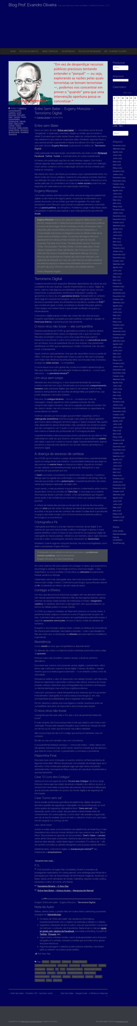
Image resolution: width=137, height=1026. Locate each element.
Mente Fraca (40, 973)
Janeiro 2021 (118, 328)
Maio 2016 (117, 507)
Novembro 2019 (119, 373)
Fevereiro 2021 (118, 325)
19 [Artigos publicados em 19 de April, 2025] (135, 112)
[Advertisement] (68, 29)
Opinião (12, 125)
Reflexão (89, 977)
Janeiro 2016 (118, 520)
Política (18, 125)
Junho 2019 (117, 389)
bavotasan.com (122, 1021)
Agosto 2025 (117, 152)
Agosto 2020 (118, 344)
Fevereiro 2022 (118, 287)
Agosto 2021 (117, 306)
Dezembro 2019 (119, 370)
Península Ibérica (42, 977)
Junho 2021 (117, 312)
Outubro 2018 (118, 415)
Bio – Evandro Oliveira (115, 51)
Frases (23, 117)
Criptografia (40, 969)
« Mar (115, 126)
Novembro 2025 (119, 146)
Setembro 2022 (119, 264)
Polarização (56, 977)
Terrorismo (40, 980)
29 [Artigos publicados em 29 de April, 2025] (119, 122)
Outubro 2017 (118, 453)
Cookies (102, 965)
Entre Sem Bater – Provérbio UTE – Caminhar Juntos (31, 993)
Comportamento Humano (45, 965)
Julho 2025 (117, 155)
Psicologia (12, 128)
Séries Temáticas (50, 51)
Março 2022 (117, 283)
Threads (52, 934)
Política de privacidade (90, 51)
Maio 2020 (117, 354)
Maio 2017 (117, 469)
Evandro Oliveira (43, 117)
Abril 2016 (117, 511)
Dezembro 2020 (119, 331)
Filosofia (17, 117)
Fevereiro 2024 (118, 210)
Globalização (14, 121)
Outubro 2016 (118, 491)
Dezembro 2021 (119, 293)
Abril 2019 (117, 395)
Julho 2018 (117, 424)
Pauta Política (90, 973)
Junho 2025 (117, 158)
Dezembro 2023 (119, 216)
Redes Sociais (22, 128)
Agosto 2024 (118, 190)
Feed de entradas (119, 534)
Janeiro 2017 (118, 482)
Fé (57, 969)
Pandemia (61, 973)
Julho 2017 (117, 463)
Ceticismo (66, 962)
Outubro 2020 (118, 338)
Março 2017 (117, 475)
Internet (22, 121)
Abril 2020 (117, 357)
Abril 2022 (117, 280)
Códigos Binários (79, 962)
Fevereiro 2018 (118, 440)
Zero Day (57, 980)
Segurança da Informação (18, 131)
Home (13, 51)
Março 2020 (117, 360)
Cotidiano (12, 113)
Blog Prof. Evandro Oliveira (33, 4)
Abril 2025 (117, 165)
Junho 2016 (117, 504)
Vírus (49, 980)
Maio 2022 (117, 277)
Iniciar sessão (118, 531)
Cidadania (22, 108)
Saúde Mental (14, 130)
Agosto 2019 (117, 383)
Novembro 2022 (119, 258)
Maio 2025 (117, 162)
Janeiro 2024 (118, 213)
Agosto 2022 (117, 267)
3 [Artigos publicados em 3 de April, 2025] (126, 103)
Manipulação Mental (93, 969)
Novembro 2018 (119, 411)
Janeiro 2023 (118, 251)
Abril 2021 (117, 319)
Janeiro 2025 (118, 174)
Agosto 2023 (118, 229)
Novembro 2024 (119, 181)
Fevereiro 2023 (118, 248)
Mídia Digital (18, 123)
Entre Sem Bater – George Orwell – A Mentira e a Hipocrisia (84, 994)
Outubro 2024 (118, 184)
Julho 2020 (117, 347)
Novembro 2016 (119, 488)
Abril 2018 (117, 434)
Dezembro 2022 (119, 254)
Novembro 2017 (119, 450)
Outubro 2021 (118, 299)
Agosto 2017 (117, 459)
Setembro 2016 (119, 495)
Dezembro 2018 (119, 408)
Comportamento (15, 110)
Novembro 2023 (119, 219)
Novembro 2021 (119, 296)
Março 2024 (117, 206)
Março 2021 (117, 322)
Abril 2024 (117, 203)
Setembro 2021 (118, 303)
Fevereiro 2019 (118, 402)
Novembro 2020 (119, 334)
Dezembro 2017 (119, 447)
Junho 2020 (117, 350)
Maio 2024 (117, 200)
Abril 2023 (117, 242)
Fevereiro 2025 (118, 171)
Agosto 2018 (118, 421)
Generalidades (14, 119)
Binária (45, 962)
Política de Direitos (29, 51)
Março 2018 (117, 437)
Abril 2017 (117, 472)
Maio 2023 (117, 238)
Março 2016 (117, 514)
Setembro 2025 (119, 149)
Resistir (98, 977)
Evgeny (50, 969)
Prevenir (66, 977)
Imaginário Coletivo (74, 969)
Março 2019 (117, 399)
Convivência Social (89, 965)
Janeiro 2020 (118, 366)
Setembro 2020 (119, 341)
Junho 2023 (117, 235)
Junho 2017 (117, 466)
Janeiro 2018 (118, 443)
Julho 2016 (117, 501)
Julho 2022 (117, 271)
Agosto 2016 (118, 498)
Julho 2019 (117, 386)
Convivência (74, 965)
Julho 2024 (117, 194)
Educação (12, 115)
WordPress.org (118, 543)
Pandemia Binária (75, 973)
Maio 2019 (117, 392)
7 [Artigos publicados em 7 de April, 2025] (114, 108)
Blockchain (55, 962)
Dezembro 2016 (119, 485)
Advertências (68, 51)
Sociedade (24, 132)
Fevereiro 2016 (118, 517)
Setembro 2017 (118, 456)
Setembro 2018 (119, 418)
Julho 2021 (117, 309)
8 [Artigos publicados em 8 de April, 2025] (118, 108)
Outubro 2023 (118, 222)
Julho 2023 (117, 232)
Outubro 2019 (118, 376)
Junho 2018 (117, 427)
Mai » (121, 126)
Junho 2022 (117, 274)
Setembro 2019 (118, 379)
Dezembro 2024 (119, 178)
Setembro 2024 (119, 187)
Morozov (51, 973)
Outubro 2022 (118, 261)
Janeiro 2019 (118, 405)
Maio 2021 (117, 315)
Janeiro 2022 (118, 290)
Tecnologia (13, 134)
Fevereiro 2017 (118, 479)
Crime (19, 113)
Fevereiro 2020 (118, 363)
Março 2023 (117, 245)
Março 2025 (117, 168)
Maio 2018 (117, 431)
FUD (62, 969)
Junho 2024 (117, 197)
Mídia (11, 123)
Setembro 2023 (119, 226)
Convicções (62, 965)
